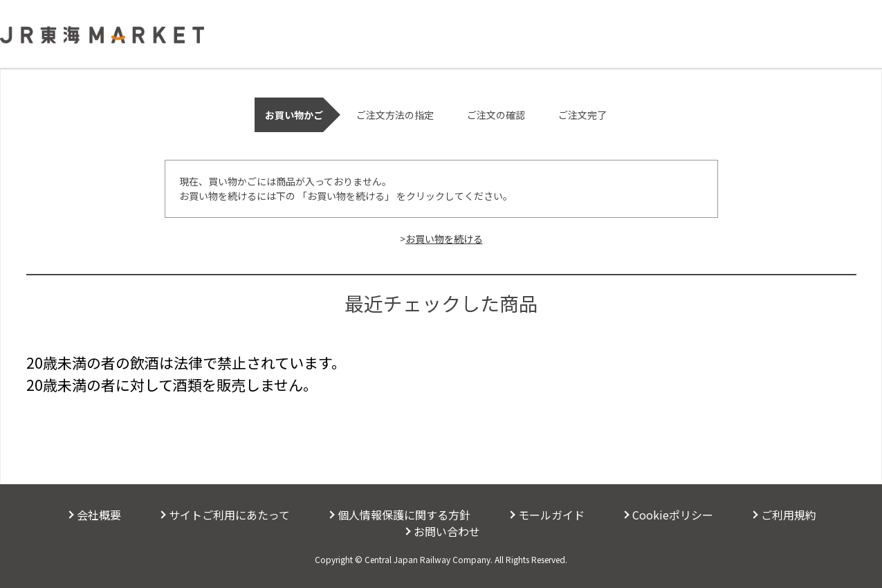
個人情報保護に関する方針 (404, 514)
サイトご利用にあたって (229, 514)
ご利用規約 (788, 514)
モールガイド (551, 514)
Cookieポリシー (672, 514)
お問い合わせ (447, 531)
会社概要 (99, 514)
